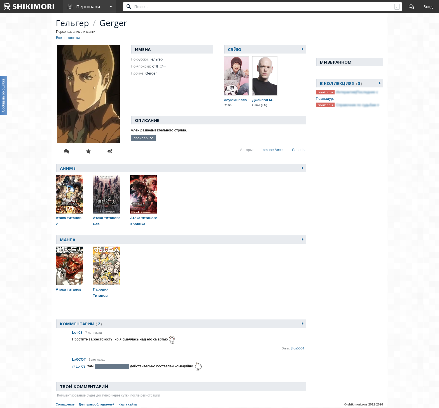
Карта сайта (128, 404)
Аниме (68, 168)
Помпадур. (325, 98)
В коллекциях (341, 83)
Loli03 (77, 332)
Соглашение (65, 404)
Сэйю (235, 49)
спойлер (141, 138)
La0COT (79, 359)
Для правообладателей (97, 404)
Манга (67, 239)
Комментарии (81, 323)
